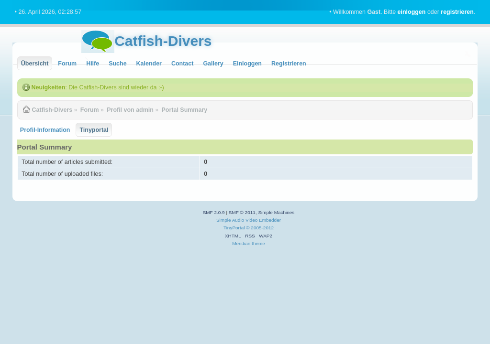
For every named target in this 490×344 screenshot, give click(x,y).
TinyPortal (234, 227)
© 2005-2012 (260, 227)
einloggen (412, 12)
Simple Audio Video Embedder (248, 220)
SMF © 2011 (242, 212)
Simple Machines (276, 212)
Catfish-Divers (163, 41)
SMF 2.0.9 (214, 212)
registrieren (457, 12)
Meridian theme (248, 243)
